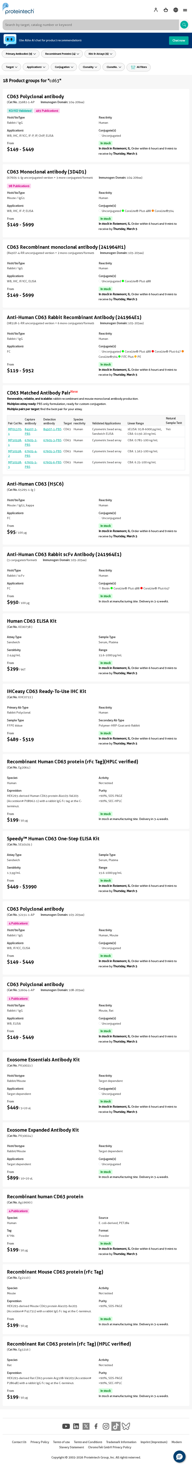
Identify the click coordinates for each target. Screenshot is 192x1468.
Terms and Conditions (88, 1442)
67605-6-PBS (52, 462)
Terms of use (61, 1442)
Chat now (178, 40)
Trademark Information (121, 1442)
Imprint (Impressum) (153, 1442)
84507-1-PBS (52, 429)
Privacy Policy (39, 1442)
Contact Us (19, 1442)
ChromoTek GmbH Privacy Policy (109, 1447)
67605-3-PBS (52, 440)
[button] (179, 1456)
